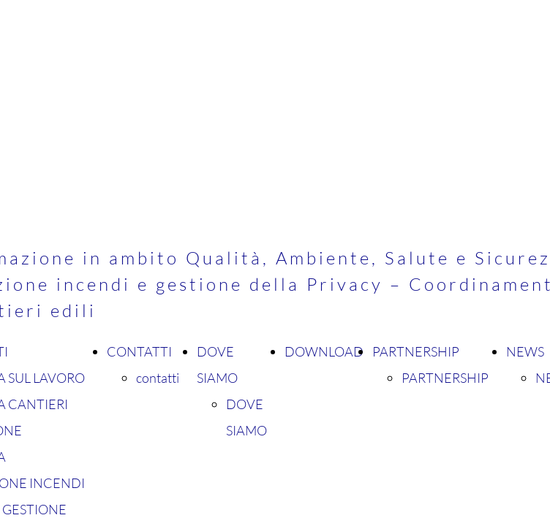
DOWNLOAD (324, 351)
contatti (157, 378)
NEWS (525, 351)
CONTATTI (139, 351)
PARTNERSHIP (415, 351)
